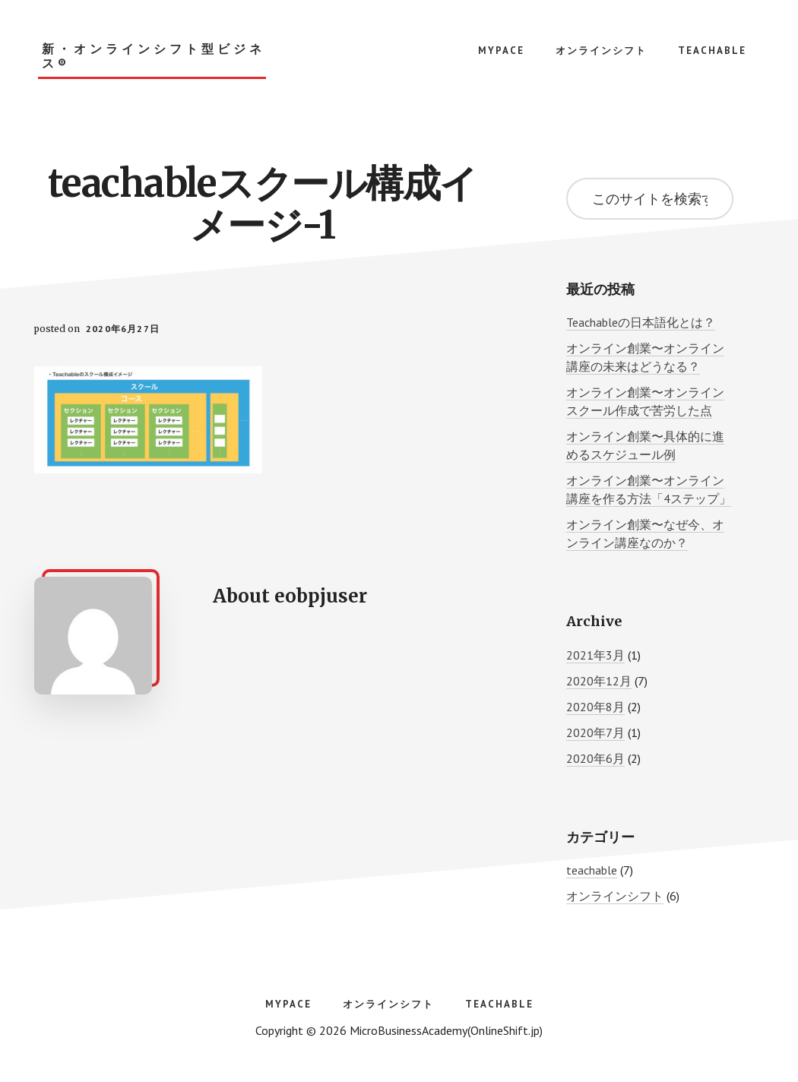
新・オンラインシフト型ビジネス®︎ (153, 56)
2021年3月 (595, 655)
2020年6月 (595, 758)
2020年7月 (595, 732)
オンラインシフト (614, 895)
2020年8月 (595, 706)
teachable (591, 870)
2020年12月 (599, 680)
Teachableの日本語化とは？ (640, 322)
